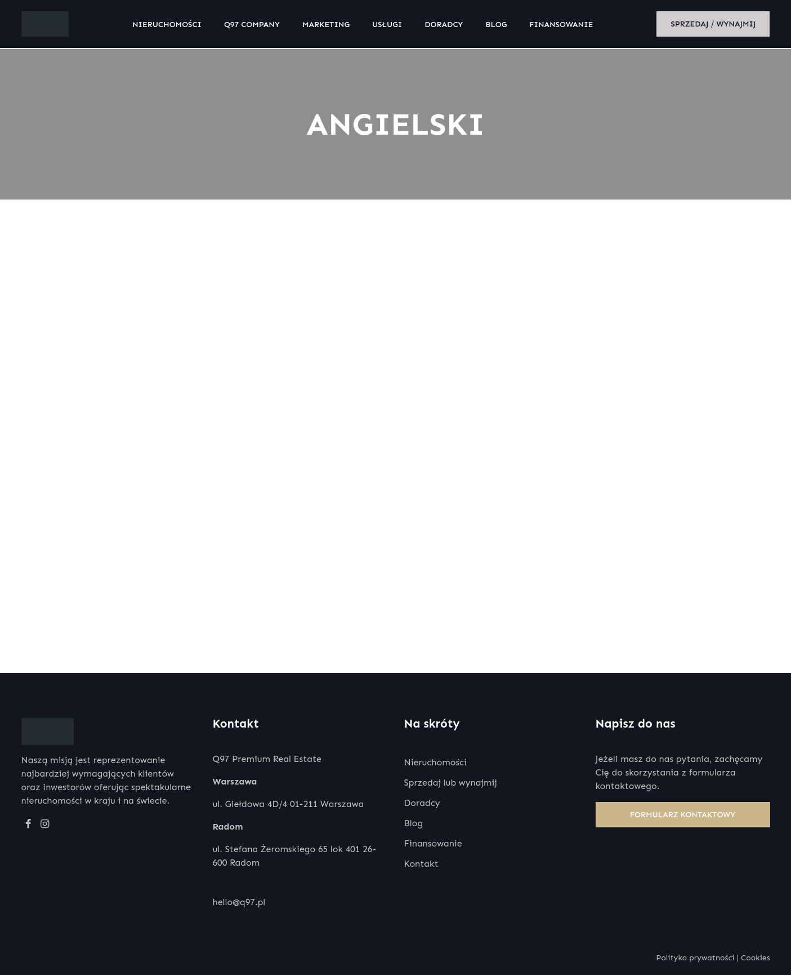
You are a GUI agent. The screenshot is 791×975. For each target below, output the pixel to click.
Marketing (328, 25)
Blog (499, 25)
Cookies (755, 958)
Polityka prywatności (695, 958)
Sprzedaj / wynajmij (713, 25)
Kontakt (421, 863)
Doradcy (446, 25)
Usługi (389, 25)
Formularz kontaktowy (683, 814)
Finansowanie (564, 25)
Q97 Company (254, 25)
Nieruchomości (169, 25)
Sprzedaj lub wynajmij (450, 782)
